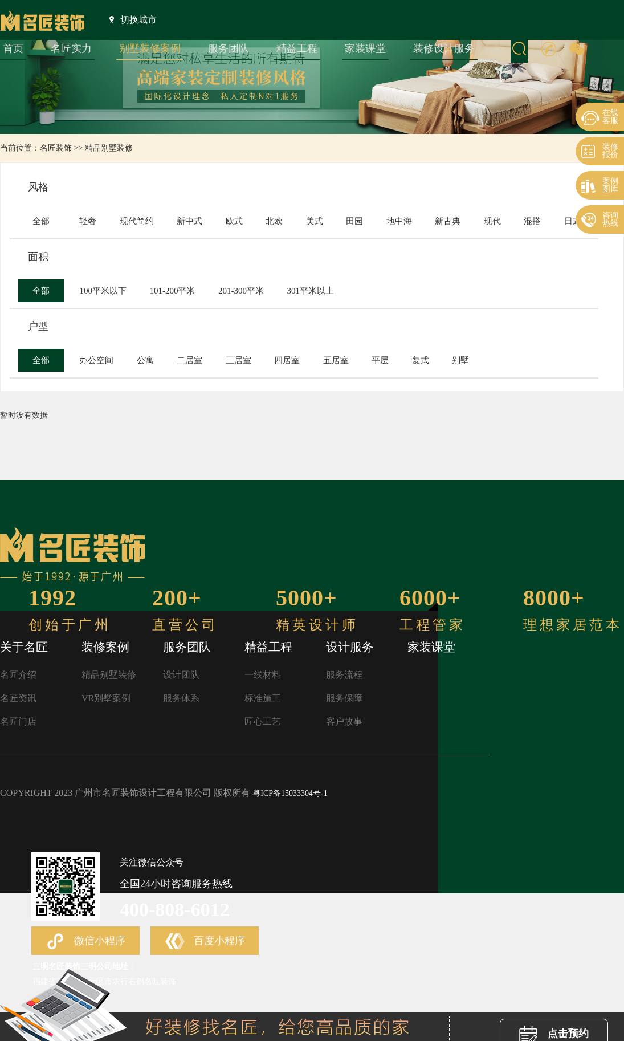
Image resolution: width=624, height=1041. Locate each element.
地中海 (399, 221)
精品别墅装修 (109, 148)
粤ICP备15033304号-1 (289, 793)
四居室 (287, 360)
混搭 (532, 221)
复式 (420, 360)
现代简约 (137, 221)
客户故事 (344, 721)
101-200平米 (172, 290)
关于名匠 (24, 647)
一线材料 (262, 675)
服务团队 (228, 48)
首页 (13, 48)
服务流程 (344, 675)
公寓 (145, 360)
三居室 (238, 360)
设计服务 (350, 647)
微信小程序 (85, 942)
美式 (314, 221)
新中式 (189, 221)
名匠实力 (71, 48)
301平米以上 (310, 290)
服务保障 (344, 698)
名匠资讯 (18, 698)
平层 (380, 360)
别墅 (460, 360)
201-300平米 (241, 290)
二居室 (189, 360)
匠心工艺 (262, 721)
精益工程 (296, 48)
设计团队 (181, 675)
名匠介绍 (18, 675)
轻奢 (87, 221)
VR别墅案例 (105, 698)
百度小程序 (205, 942)
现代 (492, 221)
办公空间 (96, 360)
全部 (41, 221)
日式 (572, 221)
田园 (354, 221)
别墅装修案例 (150, 48)
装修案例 (105, 647)
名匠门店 (18, 721)
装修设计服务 (444, 48)
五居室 (336, 360)
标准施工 (262, 698)
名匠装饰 (56, 148)
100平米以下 (103, 290)
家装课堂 (365, 48)
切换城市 (133, 19)
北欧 (274, 221)
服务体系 (181, 698)
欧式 (234, 221)
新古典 (447, 221)
